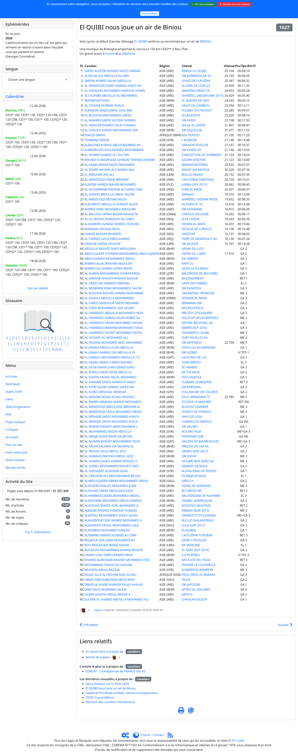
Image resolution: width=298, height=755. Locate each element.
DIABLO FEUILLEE (194, 540)
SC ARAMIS (189, 367)
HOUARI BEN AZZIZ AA (198, 461)
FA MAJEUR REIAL (194, 476)
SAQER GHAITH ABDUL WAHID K (107, 594)
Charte (145, 735)
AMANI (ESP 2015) (194, 328)
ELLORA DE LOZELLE (196, 86)
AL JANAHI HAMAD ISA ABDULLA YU (109, 352)
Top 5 (29, 532)
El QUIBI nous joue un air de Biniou (111, 688)
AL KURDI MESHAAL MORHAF (105, 392)
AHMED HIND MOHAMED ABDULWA (110, 209)
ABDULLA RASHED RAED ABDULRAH (110, 249)
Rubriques (13, 384)
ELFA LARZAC (191, 219)
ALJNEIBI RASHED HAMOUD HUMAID (110, 510)
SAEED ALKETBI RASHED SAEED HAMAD (112, 71)
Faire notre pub (16, 452)
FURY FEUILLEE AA (195, 338)
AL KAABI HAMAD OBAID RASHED (108, 362)
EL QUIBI (140, 41)
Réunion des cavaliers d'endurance (110, 702)
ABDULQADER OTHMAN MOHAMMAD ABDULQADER (121, 254)
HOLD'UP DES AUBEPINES (200, 318)
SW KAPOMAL (191, 387)
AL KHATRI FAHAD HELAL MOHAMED (110, 377)
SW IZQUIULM (192, 130)
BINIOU (205, 41)
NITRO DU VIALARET (196, 589)
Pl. (82, 66)
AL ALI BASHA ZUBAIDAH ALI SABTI (109, 219)
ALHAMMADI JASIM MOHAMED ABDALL (112, 496)
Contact (158, 735)
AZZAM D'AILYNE (193, 160)
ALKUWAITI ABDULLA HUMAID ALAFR (111, 204)
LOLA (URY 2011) (193, 525)
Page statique (15, 422)
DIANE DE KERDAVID (196, 486)
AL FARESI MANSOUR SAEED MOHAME (111, 303)
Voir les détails (38, 288)
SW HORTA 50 (191, 150)
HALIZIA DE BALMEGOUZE (200, 441)
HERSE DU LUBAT (194, 254)
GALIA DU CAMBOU (196, 105)
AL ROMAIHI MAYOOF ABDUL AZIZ (108, 456)
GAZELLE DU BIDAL (195, 268)
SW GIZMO (189, 352)
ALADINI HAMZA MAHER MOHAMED (110, 184)
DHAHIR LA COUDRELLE (199, 565)
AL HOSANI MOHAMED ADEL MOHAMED (113, 342)
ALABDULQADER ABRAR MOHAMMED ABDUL (116, 481)
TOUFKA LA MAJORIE (196, 402)
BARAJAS (188, 194)
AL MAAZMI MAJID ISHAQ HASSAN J (109, 397)
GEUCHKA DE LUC (194, 357)
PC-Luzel (238, 740)
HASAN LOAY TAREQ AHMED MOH (108, 555)
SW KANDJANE (192, 209)
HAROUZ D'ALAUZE (195, 214)
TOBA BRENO (191, 362)
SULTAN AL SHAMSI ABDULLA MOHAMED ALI (116, 599)
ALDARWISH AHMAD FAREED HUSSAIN (111, 224)
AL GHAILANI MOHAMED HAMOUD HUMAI (114, 91)
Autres (57, 349)
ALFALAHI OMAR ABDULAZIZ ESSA (108, 491)
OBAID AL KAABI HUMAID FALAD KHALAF (113, 584)
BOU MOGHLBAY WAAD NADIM (106, 545)
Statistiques (42, 532)
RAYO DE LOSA (192, 417)
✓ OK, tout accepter (203, 4)
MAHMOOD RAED (97, 100)
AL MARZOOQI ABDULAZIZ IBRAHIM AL (112, 407)
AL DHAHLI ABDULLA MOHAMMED (109, 298)
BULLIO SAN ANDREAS (198, 520)
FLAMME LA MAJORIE (197, 382)
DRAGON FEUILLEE (195, 145)
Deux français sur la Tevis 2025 (107, 684)
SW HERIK (189, 120)
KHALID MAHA (94, 135)
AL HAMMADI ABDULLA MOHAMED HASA (113, 313)
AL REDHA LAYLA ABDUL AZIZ (105, 451)
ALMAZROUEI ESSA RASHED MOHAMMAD (114, 150)
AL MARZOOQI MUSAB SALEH (105, 199)
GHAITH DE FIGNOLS (196, 412)
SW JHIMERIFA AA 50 (196, 76)
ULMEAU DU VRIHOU (197, 421)
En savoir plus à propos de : (106, 651)
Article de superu (98, 657)
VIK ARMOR (190, 258)
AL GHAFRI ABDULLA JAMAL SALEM (109, 194)
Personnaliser (149, 13)
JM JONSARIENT (193, 278)
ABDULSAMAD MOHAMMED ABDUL (109, 258)
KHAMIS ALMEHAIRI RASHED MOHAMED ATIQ (117, 560)
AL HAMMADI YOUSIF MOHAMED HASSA (113, 333)
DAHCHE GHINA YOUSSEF (102, 244)
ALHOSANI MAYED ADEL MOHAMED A (111, 505)
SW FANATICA (191, 288)
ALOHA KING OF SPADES (199, 471)
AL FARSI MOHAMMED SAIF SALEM (109, 308)
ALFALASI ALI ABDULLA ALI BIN (106, 76)
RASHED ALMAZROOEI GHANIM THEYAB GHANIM (119, 160)
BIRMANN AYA (192, 303)
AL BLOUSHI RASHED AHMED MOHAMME (113, 293)
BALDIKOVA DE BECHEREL (200, 273)
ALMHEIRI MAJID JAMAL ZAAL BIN (108, 110)
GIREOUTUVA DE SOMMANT (202, 155)
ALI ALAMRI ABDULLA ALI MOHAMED (110, 95)
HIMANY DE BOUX (195, 466)
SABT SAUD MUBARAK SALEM (105, 589)
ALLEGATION (191, 115)
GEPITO (187, 594)
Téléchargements (18, 407)
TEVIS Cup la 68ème (100, 697)
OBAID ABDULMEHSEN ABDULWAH (109, 580)
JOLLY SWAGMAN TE (196, 397)
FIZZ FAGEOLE (191, 377)
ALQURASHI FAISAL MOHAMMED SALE (111, 525)
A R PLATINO (191, 555)
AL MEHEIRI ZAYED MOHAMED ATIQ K (111, 421)
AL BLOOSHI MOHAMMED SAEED (108, 115)
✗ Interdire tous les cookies (234, 4)
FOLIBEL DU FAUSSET (197, 110)
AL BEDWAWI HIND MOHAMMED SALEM (113, 288)
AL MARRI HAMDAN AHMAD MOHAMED (112, 402)
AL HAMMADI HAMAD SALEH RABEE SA (112, 318)
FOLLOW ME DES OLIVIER (200, 392)
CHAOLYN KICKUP (194, 599)
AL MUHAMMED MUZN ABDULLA (108, 431)
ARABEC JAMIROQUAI (197, 501)
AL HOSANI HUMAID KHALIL (104, 105)
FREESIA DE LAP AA (195, 446)
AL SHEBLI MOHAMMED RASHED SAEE (111, 466)
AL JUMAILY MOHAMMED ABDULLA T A (112, 357)
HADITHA (188, 234)
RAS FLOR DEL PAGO (196, 560)
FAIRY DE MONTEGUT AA (199, 239)
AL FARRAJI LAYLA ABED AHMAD (107, 239)
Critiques (12, 429)
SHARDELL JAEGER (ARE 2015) (203, 95)
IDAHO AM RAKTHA (195, 170)
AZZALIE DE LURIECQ (197, 229)
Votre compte (15, 460)
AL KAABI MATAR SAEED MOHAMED (109, 165)
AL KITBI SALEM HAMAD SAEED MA (109, 387)
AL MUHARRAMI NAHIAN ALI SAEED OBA (113, 189)
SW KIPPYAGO (192, 342)
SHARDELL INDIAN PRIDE (200, 199)
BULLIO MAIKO (192, 175)
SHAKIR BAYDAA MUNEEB (102, 234)
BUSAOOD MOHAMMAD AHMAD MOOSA (113, 550)
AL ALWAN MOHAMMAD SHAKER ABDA (112, 273)
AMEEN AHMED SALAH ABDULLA (107, 81)
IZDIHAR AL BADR (194, 298)
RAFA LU (187, 263)
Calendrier (15, 96)
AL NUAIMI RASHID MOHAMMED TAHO (112, 441)
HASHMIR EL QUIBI (195, 333)
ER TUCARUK (191, 372)
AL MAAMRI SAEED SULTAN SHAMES (110, 120)
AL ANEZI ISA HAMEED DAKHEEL (107, 283)
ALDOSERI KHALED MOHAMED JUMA (110, 486)
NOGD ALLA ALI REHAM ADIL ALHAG (110, 575)
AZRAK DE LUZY (193, 249)
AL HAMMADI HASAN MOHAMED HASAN (113, 323)
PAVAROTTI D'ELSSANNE (199, 515)
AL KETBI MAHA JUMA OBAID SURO (109, 367)
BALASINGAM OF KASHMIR (201, 496)
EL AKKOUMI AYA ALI (99, 175)
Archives (11, 376)
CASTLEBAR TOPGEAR (197, 535)
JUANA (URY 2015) (194, 184)
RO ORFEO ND (192, 491)
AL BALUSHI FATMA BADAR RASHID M (111, 214)
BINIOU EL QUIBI (194, 71)
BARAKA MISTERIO (195, 165)
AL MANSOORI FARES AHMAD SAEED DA (112, 86)
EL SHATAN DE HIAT (195, 100)
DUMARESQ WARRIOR (197, 570)
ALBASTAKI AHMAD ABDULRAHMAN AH (112, 145)
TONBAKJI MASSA (96, 140)
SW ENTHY (189, 456)
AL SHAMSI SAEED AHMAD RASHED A (110, 461)
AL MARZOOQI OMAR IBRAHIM (106, 179)
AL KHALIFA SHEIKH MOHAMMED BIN (111, 130)
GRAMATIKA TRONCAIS (198, 293)
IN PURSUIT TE (192, 204)
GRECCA (187, 481)
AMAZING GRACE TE (196, 91)
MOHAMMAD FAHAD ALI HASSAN (108, 565)
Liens (9, 399)
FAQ (8, 414)
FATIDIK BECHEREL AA (197, 323)
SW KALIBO (190, 426)
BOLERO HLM (191, 431)
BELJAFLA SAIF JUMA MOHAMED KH (109, 540)
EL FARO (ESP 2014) (195, 550)
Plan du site (14, 445)
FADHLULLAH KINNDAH (199, 347)
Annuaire (12, 437)
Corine (110, 53)
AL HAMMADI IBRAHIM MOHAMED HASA (113, 328)
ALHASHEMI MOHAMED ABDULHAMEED (113, 501)
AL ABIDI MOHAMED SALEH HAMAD (110, 125)
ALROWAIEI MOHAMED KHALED (107, 530)
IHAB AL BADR (192, 189)
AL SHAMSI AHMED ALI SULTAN (106, 155)
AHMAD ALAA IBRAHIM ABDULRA (108, 263)
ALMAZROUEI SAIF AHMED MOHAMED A (113, 520)
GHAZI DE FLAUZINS (196, 81)
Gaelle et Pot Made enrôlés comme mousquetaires (122, 693)
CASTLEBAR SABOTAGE (198, 179)
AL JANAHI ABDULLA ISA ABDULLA (108, 347)
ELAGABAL (189, 530)
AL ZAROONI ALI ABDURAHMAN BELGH (112, 476)
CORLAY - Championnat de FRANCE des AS (116, 671)
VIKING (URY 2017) (195, 451)
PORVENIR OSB (192, 436)
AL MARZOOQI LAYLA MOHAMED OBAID (113, 412)
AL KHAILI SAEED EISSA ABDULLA (108, 372)
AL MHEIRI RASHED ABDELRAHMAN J (110, 426)
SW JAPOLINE (191, 584)
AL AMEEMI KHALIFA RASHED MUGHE (111, 278)
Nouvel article (15, 467)
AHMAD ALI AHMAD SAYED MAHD (108, 268)
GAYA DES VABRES (194, 283)
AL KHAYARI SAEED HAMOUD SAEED (110, 382)
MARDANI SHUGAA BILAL (102, 229)
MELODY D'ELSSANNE (197, 313)
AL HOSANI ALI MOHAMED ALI (106, 338)
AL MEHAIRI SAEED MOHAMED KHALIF (111, 417)
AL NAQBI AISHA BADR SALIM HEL (108, 436)
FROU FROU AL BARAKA (198, 575)
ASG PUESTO (191, 135)
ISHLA (186, 580)
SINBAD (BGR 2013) (195, 510)
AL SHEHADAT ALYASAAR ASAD (106, 471)
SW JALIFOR (190, 244)
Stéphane (128, 53)
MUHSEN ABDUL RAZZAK (102, 570)
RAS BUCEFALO (192, 308)
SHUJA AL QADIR (193, 125)
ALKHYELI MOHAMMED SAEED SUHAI (111, 515)
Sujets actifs (14, 391)
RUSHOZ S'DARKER (195, 407)
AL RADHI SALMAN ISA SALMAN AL (109, 446)
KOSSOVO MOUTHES (196, 505)
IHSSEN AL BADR (193, 224)
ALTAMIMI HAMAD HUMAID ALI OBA (110, 535)
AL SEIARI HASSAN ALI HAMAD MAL (109, 170)
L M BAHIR (189, 140)
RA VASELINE (191, 545)
